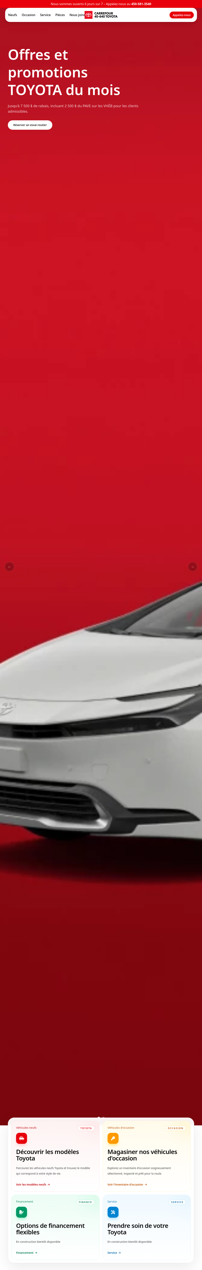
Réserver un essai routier (30, 125)
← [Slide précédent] (9, 567)
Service (45, 15)
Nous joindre (79, 15)
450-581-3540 (141, 4)
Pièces (60, 15)
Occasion (28, 15)
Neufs (12, 15)
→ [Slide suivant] (192, 567)
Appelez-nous (182, 15)
